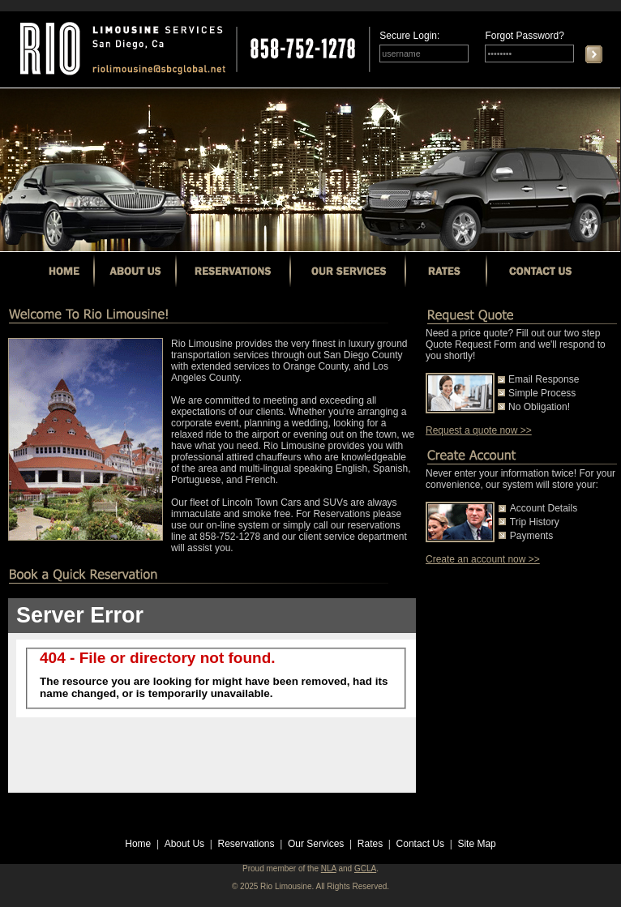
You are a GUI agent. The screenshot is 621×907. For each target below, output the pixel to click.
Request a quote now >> (479, 430)
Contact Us (420, 843)
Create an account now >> (483, 559)
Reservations (246, 843)
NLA (328, 868)
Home (138, 843)
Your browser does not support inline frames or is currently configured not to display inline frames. (212, 695)
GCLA (365, 868)
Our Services (316, 843)
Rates (370, 843)
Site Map (476, 843)
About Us (184, 843)
